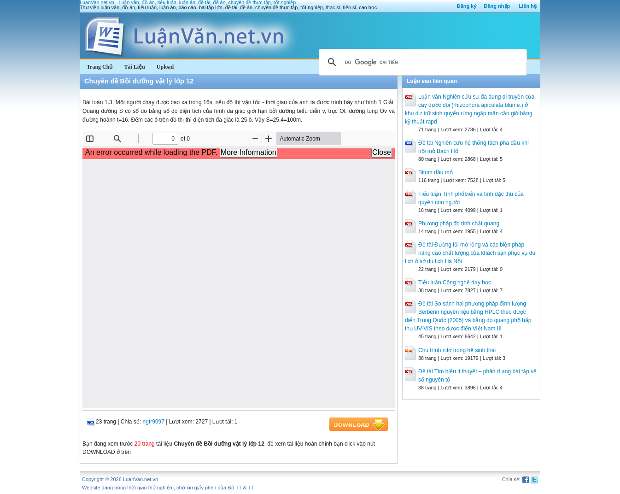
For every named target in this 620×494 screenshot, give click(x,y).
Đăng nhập (497, 6)
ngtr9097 (153, 421)
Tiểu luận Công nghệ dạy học (454, 282)
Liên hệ (528, 6)
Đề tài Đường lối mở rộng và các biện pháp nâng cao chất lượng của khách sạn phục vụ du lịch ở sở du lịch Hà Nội (470, 253)
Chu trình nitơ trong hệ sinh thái (457, 350)
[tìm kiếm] (421, 62)
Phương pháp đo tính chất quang (458, 223)
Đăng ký (467, 6)
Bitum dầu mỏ (435, 172)
